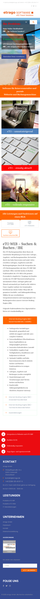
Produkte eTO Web (9, 504)
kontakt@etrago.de (13, 2)
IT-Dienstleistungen (9, 507)
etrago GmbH (7, 522)
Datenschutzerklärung (10, 531)
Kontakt (5, 528)
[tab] (10, 224)
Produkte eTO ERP (9, 501)
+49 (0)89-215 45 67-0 (31, 2)
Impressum (7, 525)
